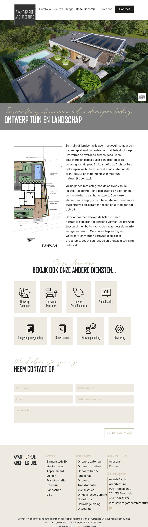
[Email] (43, 399)
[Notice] (74, 414)
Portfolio (45, 9)
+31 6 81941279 (119, 498)
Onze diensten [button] (86, 9)
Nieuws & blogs (63, 9)
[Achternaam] (104, 388)
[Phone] (104, 399)
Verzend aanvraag (119, 433)
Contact (124, 9)
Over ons (106, 9)
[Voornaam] (43, 388)
